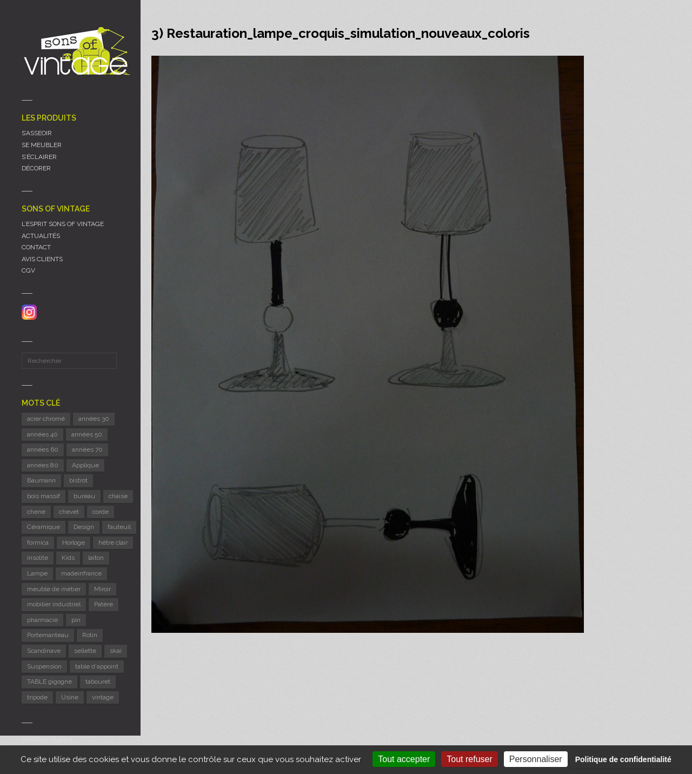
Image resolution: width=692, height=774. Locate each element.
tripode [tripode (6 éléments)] (37, 697)
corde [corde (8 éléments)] (100, 511)
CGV (28, 270)
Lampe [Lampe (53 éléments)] (37, 573)
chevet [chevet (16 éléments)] (69, 511)
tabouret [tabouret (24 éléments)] (97, 681)
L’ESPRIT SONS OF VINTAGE (63, 224)
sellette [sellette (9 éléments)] (85, 650)
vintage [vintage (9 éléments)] (103, 697)
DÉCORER (36, 168)
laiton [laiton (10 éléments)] (96, 557)
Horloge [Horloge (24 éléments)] (73, 542)
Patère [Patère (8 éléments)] (103, 604)
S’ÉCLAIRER (39, 157)
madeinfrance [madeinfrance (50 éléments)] (81, 573)
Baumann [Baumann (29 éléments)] (41, 480)
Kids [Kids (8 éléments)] (68, 557)
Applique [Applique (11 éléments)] (85, 465)
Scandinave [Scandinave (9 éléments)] (44, 650)
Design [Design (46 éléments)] (84, 527)
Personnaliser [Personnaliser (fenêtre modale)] (535, 759)
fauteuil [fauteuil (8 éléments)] (119, 527)
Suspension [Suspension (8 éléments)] (44, 666)
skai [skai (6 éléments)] (116, 650)
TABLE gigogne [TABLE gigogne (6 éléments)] (49, 681)
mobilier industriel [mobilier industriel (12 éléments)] (54, 604)
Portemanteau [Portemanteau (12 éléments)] (48, 635)
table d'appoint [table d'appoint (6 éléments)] (96, 666)
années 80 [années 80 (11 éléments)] (42, 465)
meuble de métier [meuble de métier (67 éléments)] (54, 589)
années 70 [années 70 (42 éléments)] (87, 449)
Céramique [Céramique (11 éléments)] (43, 527)
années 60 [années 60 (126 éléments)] (42, 449)
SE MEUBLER (42, 145)
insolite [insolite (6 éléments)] (37, 557)
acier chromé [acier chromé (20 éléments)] (46, 418)
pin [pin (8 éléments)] (76, 620)
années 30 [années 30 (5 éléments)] (93, 418)
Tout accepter (404, 759)
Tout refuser (469, 759)
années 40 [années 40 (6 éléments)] (42, 434)
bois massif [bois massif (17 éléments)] (43, 496)
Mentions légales (47, 739)
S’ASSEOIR (37, 133)
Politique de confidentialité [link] (623, 759)
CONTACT (36, 247)
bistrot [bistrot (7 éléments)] (78, 480)
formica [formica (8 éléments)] (38, 542)
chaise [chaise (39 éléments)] (118, 496)
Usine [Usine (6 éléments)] (69, 697)
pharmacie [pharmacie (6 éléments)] (42, 620)
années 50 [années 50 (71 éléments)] (86, 434)
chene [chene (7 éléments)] (36, 511)
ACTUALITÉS (41, 236)
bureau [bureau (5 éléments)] (84, 496)
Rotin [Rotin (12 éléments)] (89, 635)
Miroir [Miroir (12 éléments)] (102, 589)
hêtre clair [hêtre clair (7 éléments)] (113, 542)
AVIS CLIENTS (42, 259)
